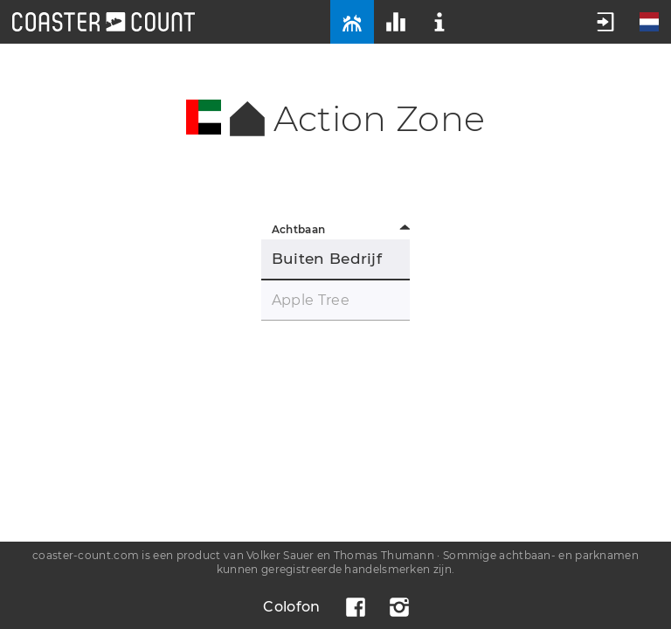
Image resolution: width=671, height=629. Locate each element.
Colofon (291, 606)
